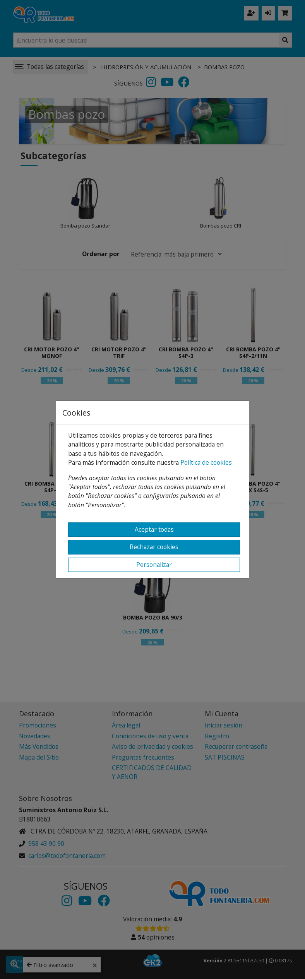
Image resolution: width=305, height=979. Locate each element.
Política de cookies (206, 462)
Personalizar (154, 564)
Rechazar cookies (154, 547)
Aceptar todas (154, 529)
